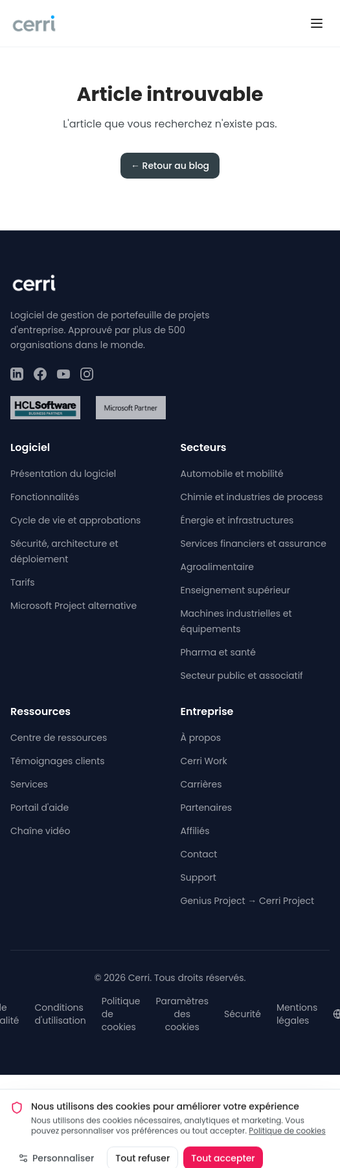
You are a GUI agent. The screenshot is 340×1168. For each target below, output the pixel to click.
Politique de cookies (287, 1134)
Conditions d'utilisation (59, 1014)
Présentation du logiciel (63, 473)
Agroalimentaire (217, 566)
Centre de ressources (58, 737)
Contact (199, 854)
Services (29, 784)
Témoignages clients (57, 761)
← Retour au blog (170, 165)
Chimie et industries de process (252, 496)
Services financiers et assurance (253, 543)
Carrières (201, 784)
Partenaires (206, 807)
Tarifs (22, 582)
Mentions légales (297, 1014)
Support (198, 877)
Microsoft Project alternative (73, 605)
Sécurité (242, 1014)
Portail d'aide (39, 807)
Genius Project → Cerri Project (248, 900)
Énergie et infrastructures (237, 520)
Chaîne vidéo (40, 830)
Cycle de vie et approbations (75, 520)
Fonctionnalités (44, 496)
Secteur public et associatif (242, 675)
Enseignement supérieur (236, 590)
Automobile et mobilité (232, 473)
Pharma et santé (218, 652)
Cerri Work (204, 761)
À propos (201, 737)
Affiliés (195, 830)
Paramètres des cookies (182, 1014)
